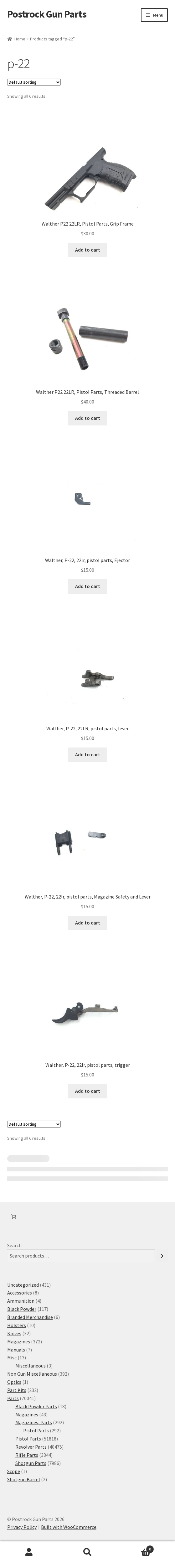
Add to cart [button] (87, 250)
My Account (29, 1552)
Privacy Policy (22, 1527)
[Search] (162, 1255)
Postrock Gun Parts (46, 14)
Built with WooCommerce (68, 1527)
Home (19, 39)
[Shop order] (34, 82)
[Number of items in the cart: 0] (13, 1216)
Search (14, 1245)
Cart (135, 1547)
